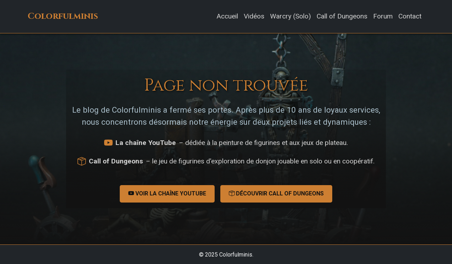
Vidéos (254, 16)
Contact (409, 16)
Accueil (227, 16)
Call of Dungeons (342, 16)
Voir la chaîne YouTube (167, 193)
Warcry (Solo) (290, 16)
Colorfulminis (63, 16)
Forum (383, 16)
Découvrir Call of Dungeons (276, 193)
